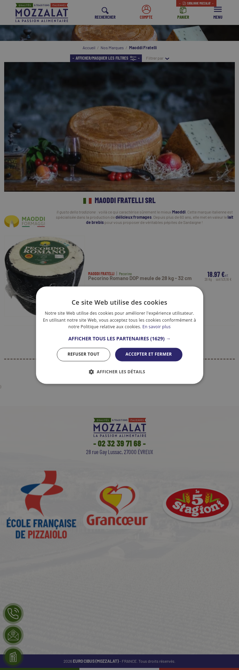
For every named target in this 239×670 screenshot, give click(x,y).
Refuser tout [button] (84, 354)
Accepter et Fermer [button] (149, 354)
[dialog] (119, 335)
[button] (119, 339)
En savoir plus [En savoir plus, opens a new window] (157, 327)
